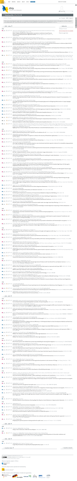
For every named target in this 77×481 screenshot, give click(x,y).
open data (18, 457)
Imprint (18, 458)
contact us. (55, 22)
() (26, 49)
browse (13, 1)
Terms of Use (7, 458)
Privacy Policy (13, 458)
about (23, 1)
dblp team (21, 455)
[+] (62, 447)
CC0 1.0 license (26, 457)
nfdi (27, 1)
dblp (9, 1)
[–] (61, 26)
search (18, 1)
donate (33, 1)
